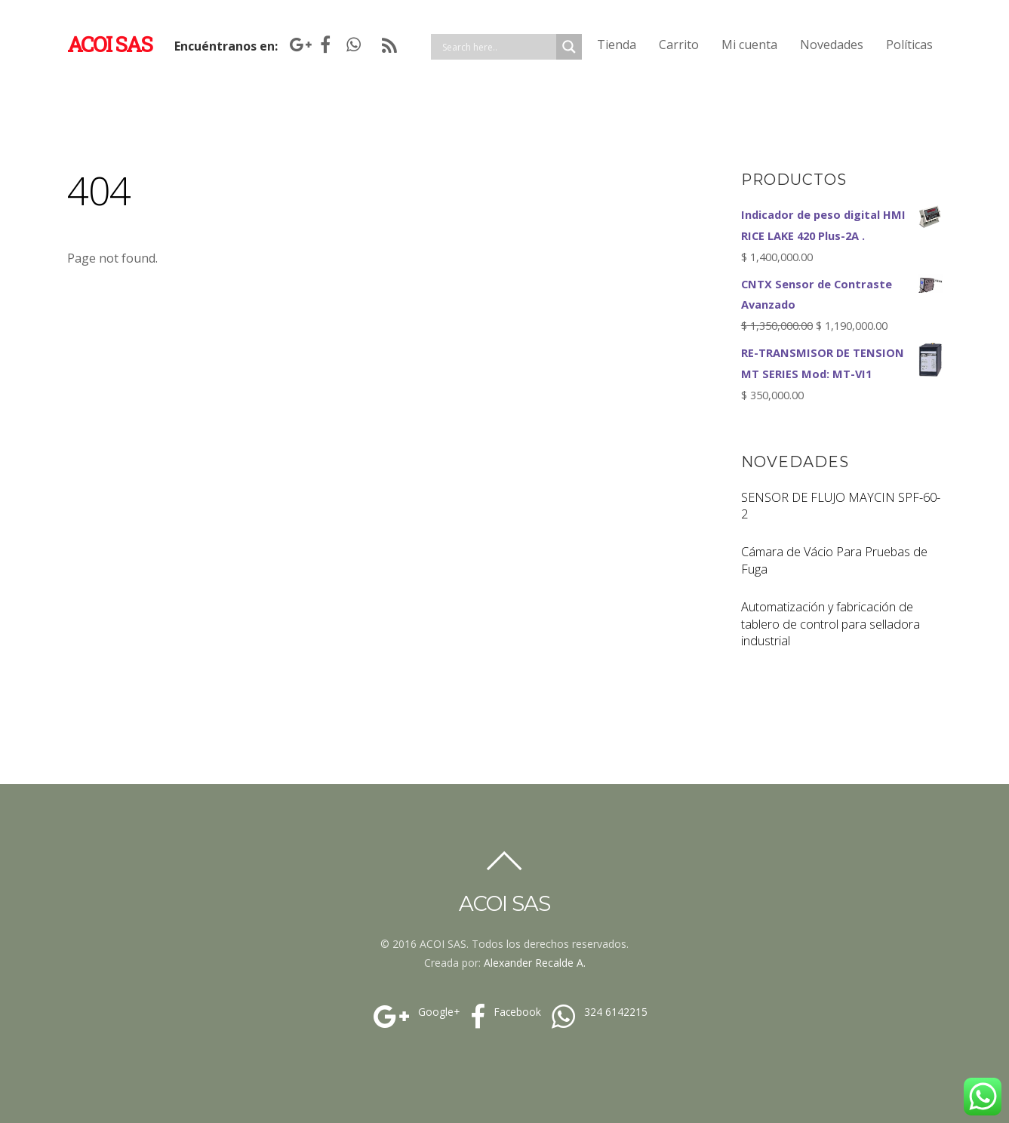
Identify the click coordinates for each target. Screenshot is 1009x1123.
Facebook (503, 1012)
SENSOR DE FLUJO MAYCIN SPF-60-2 (840, 506)
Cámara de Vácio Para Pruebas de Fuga (834, 560)
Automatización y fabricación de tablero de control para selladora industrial (830, 624)
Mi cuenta (749, 44)
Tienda (616, 44)
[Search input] (497, 47)
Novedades (831, 44)
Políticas (909, 44)
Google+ (415, 1012)
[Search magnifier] (569, 47)
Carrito (679, 44)
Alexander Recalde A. (535, 962)
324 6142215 (598, 1012)
